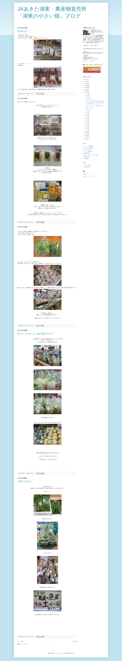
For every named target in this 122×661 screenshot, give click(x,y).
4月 (87, 122)
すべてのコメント (88, 176)
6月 (87, 118)
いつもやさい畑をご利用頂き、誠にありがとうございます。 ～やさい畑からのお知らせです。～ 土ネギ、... (94, 102)
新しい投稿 (20, 641)
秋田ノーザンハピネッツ (90, 155)
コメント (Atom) (24, 644)
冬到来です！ (23, 31)
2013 (85, 137)
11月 (87, 95)
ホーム (48, 641)
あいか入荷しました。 (27, 102)
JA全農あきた (87, 167)
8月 (87, 114)
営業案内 (86, 153)
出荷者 (85, 156)
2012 (85, 139)
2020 (85, 85)
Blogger (72, 653)
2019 (85, 87)
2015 (85, 133)
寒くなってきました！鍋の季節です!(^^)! (35, 334)
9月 (87, 112)
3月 (87, 124)
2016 (85, 131)
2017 (85, 91)
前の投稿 (75, 641)
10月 (87, 110)
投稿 (85, 173)
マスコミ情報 (87, 151)
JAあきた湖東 (87, 165)
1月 (87, 128)
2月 (87, 126)
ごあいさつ (86, 149)
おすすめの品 (87, 147)
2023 (85, 79)
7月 (87, 116)
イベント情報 (87, 146)
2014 (85, 135)
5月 (87, 120)
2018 (85, 89)
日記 (85, 158)
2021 (85, 83)
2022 (85, 81)
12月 (87, 93)
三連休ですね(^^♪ (25, 481)
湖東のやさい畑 (96, 30)
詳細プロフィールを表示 (88, 60)
